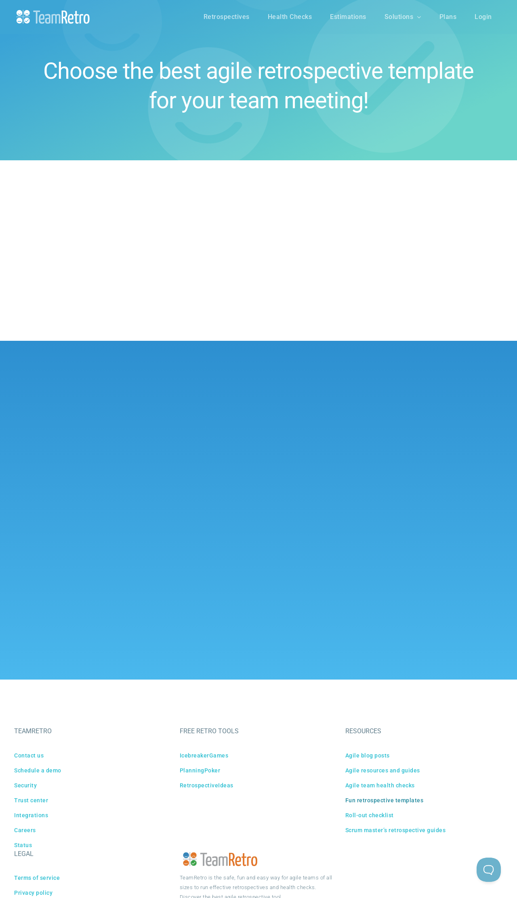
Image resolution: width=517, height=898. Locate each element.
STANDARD (205, 272)
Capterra (281, 478)
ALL (176, 272)
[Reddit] (267, 403)
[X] (249, 403)
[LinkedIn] (286, 403)
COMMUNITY (245, 272)
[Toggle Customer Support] (489, 870)
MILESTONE (286, 272)
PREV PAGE (222, 328)
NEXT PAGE (294, 328)
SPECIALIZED (328, 272)
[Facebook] (230, 403)
